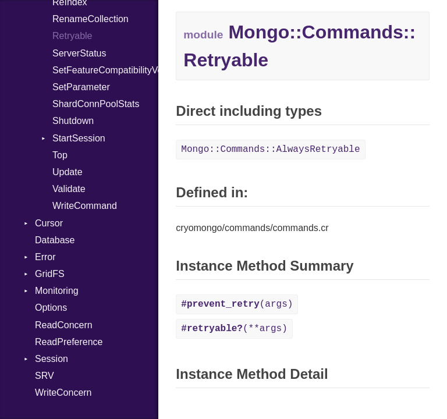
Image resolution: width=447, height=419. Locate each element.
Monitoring (57, 291)
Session (51, 359)
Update (67, 172)
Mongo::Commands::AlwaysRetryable (270, 149)
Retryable (72, 36)
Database (55, 240)
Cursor (49, 223)
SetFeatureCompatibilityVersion (105, 70)
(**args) (234, 329)
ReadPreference (69, 342)
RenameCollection (90, 19)
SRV (44, 376)
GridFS (50, 274)
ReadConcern (64, 325)
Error (45, 257)
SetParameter (81, 87)
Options (51, 308)
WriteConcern (63, 392)
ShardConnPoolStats (95, 104)
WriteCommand (84, 206)
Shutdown (73, 121)
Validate (69, 189)
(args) (237, 304)
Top (60, 155)
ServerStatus (79, 53)
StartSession (78, 138)
